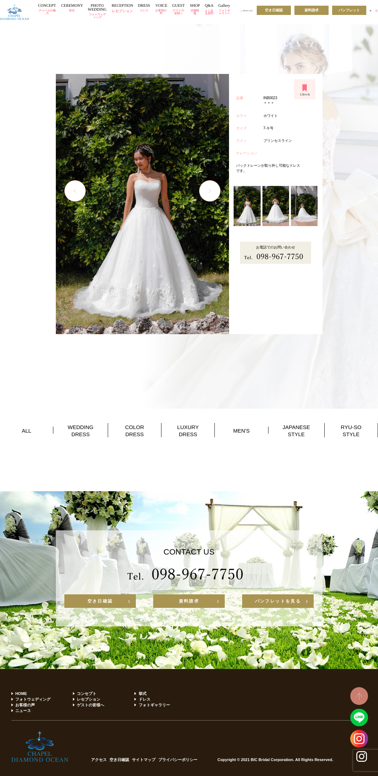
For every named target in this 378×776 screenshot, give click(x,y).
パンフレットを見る (278, 601)
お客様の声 (25, 705)
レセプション (88, 699)
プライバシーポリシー (177, 760)
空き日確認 (274, 10)
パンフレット (349, 10)
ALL (26, 431)
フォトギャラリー (154, 705)
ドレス (144, 699)
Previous (75, 191)
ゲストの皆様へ (90, 705)
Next (209, 191)
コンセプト (86, 693)
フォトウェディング (32, 699)
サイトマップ (143, 760)
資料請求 (311, 10)
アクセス (99, 760)
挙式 (143, 693)
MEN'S (241, 431)
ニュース (23, 710)
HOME (21, 693)
